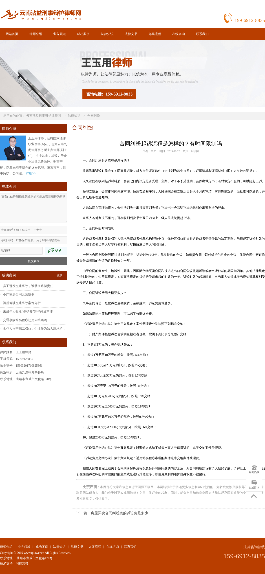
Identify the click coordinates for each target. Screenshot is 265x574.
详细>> (31, 173)
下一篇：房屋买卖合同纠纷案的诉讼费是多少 (112, 513)
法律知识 (107, 34)
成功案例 (83, 34)
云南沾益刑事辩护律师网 (43, 115)
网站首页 (12, 34)
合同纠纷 (93, 115)
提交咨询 (34, 261)
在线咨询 (178, 34)
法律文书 (131, 34)
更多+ (60, 275)
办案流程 (154, 34)
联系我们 (202, 34)
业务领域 (59, 34)
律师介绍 (35, 34)
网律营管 (22, 563)
